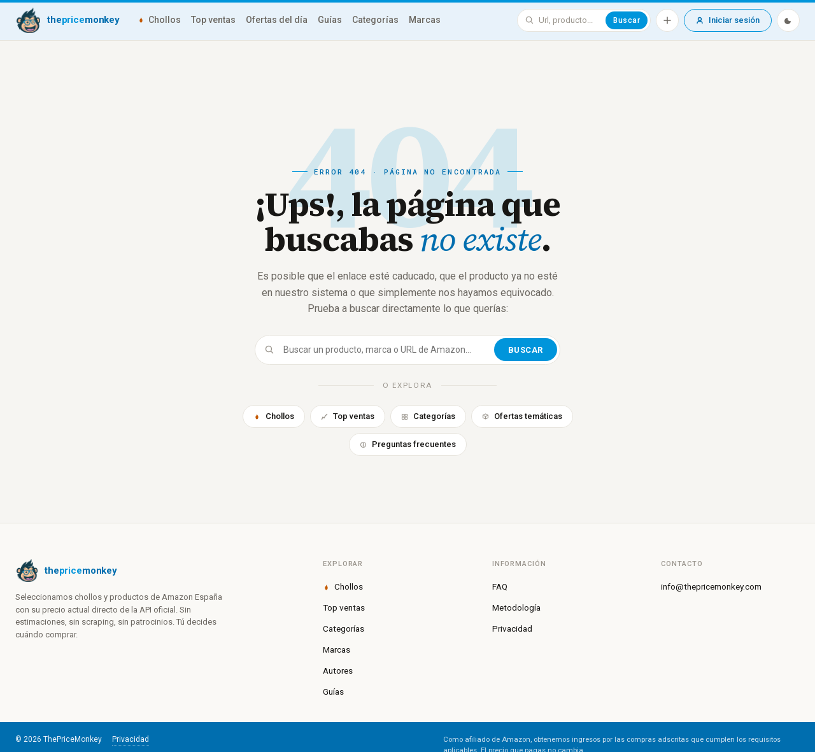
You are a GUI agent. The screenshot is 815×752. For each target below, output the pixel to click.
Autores (338, 670)
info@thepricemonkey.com (711, 586)
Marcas (425, 20)
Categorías (375, 20)
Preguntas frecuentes (408, 444)
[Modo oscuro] (788, 20)
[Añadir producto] (667, 20)
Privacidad (512, 628)
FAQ (499, 586)
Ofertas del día (277, 20)
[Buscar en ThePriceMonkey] (569, 20)
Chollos (159, 20)
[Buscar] (387, 350)
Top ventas (213, 20)
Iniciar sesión (728, 20)
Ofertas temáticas (522, 416)
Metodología (516, 607)
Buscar (626, 20)
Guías (330, 20)
